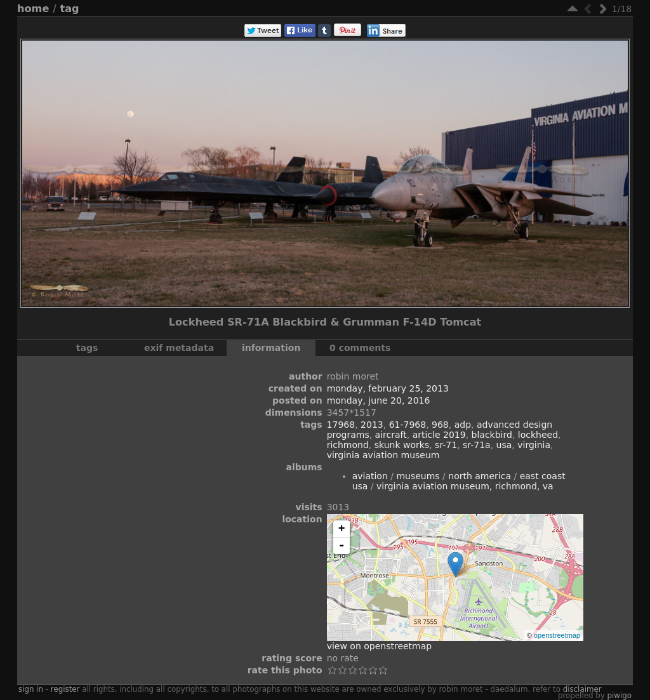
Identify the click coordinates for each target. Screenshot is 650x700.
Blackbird (492, 435)
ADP (462, 424)
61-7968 (408, 424)
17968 (341, 424)
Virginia (533, 445)
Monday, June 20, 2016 (378, 400)
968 (440, 424)
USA (504, 445)
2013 (372, 424)
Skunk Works (402, 445)
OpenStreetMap (557, 635)
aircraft (391, 435)
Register (65, 689)
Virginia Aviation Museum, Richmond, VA (465, 486)
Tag (69, 9)
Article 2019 (439, 435)
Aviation (370, 476)
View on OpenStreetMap (379, 646)
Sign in (30, 689)
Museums (417, 476)
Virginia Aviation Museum (383, 455)
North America (479, 476)
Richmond (348, 445)
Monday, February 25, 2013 (388, 388)
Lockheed (538, 435)
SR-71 (446, 445)
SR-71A (477, 445)
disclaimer (582, 689)
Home (33, 9)
